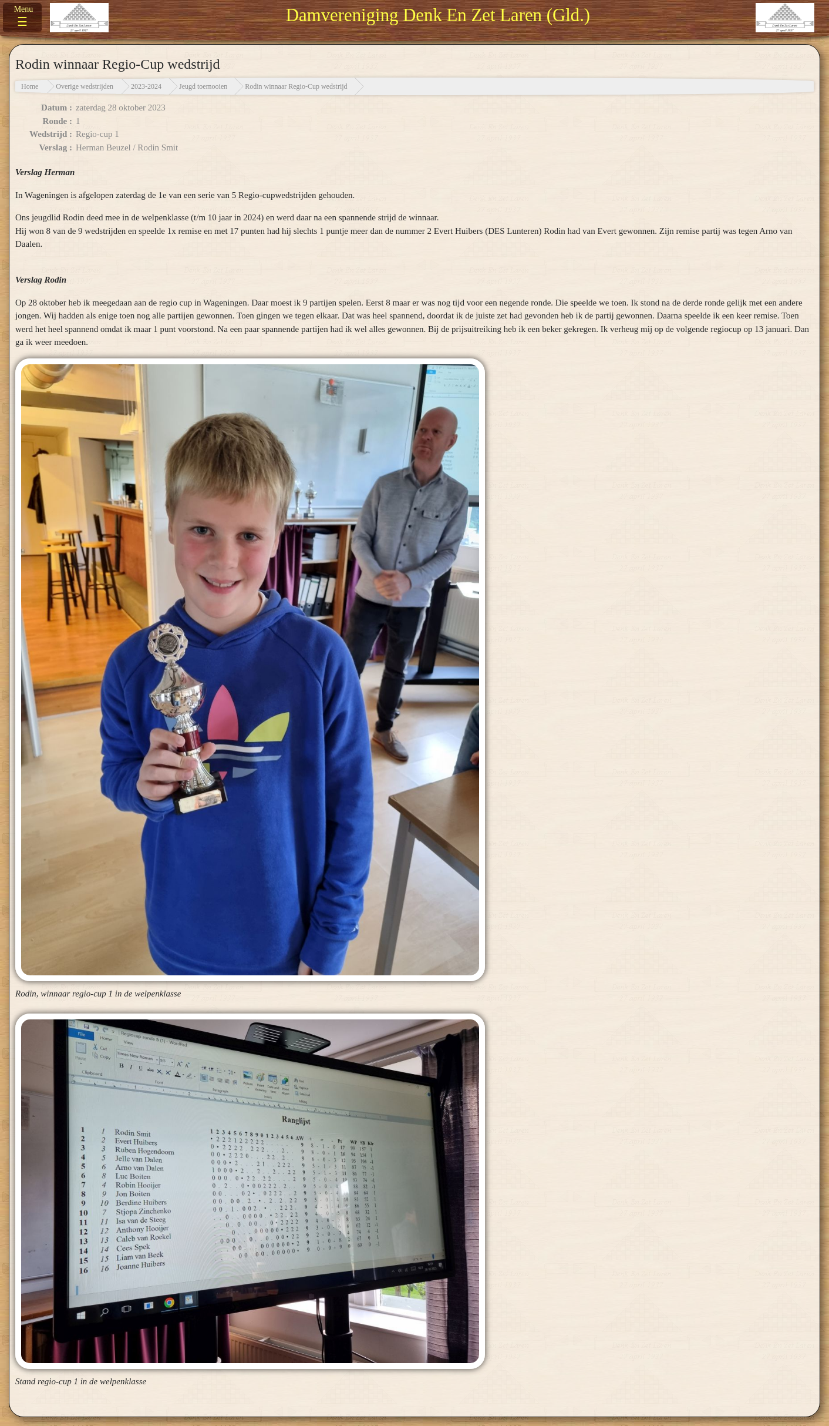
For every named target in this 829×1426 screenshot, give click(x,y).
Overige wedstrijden (84, 86)
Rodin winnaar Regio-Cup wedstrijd (296, 86)
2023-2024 (146, 86)
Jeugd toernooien (203, 86)
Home (29, 86)
